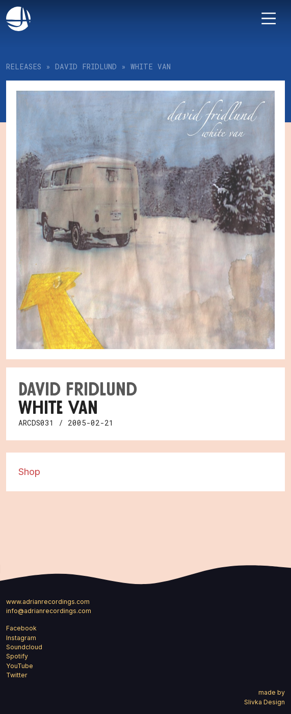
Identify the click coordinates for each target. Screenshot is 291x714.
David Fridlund (86, 66)
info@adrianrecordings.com (48, 611)
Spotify (17, 656)
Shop (29, 471)
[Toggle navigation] (268, 18)
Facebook (21, 628)
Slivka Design (264, 702)
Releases (23, 66)
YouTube (19, 666)
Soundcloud (24, 647)
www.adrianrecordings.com (48, 601)
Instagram (21, 638)
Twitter (17, 675)
